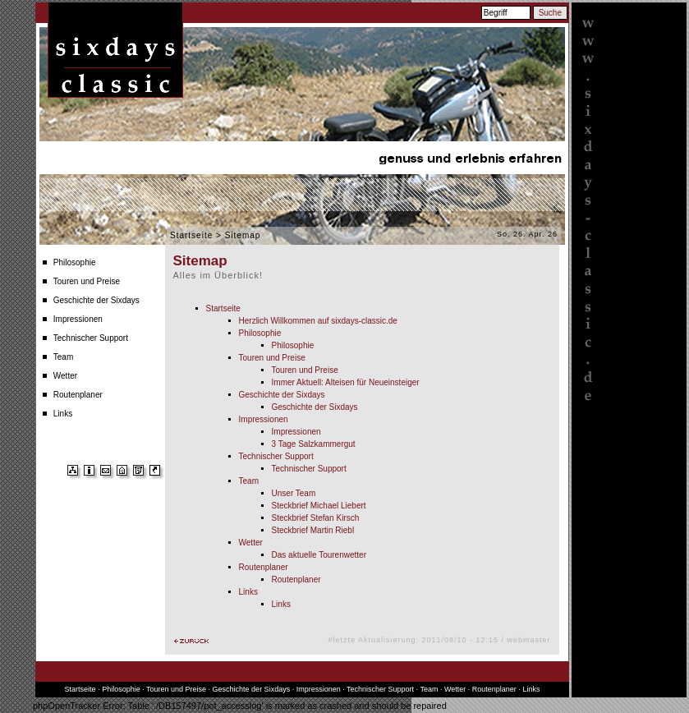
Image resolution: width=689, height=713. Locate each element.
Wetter (65, 375)
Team (63, 356)
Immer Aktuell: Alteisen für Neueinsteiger (346, 382)
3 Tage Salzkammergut (314, 443)
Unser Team (294, 493)
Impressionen (78, 319)
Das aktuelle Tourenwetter (319, 554)
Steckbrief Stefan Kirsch (316, 517)
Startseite (191, 235)
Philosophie (74, 262)
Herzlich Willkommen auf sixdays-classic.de (318, 320)
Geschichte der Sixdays (96, 300)
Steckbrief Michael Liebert (319, 505)
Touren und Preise (86, 281)
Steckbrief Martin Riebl (313, 530)
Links (62, 413)
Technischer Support (90, 338)
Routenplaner (78, 394)
